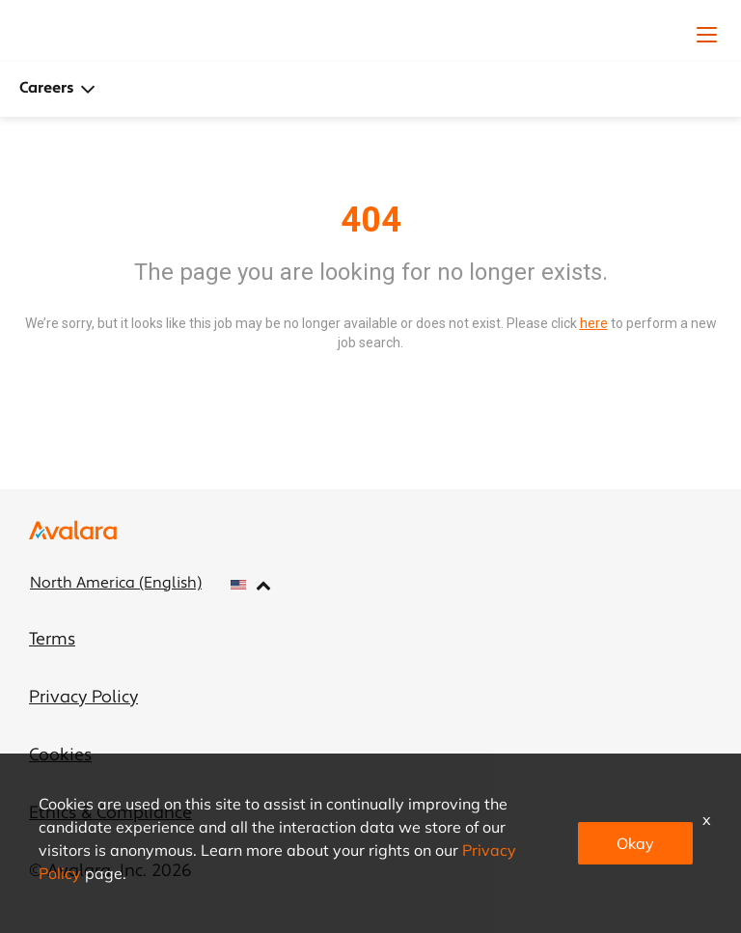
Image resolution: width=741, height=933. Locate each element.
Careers (57, 89)
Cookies (60, 756)
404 (371, 220)
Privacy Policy (83, 698)
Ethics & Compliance (110, 814)
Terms (52, 640)
